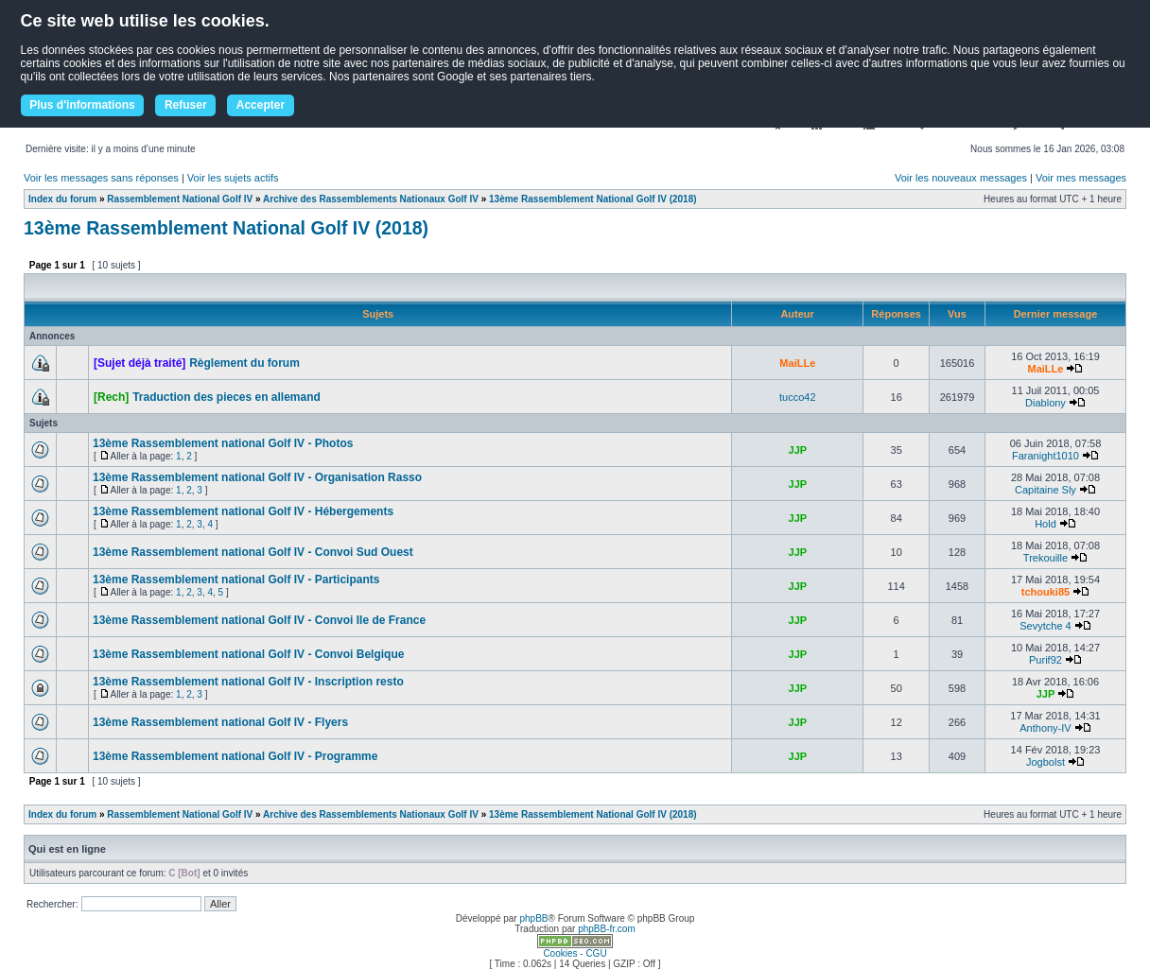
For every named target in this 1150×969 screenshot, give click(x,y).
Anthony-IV (1045, 728)
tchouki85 (1045, 591)
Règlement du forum (244, 363)
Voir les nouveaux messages (961, 177)
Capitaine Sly (1045, 489)
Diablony (1045, 402)
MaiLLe (797, 363)
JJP (798, 450)
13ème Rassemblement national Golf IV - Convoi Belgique (248, 654)
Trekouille (1045, 557)
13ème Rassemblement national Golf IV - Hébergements (243, 511)
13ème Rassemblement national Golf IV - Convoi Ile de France (259, 620)
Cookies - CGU (574, 953)
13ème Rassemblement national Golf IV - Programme (235, 756)
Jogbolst (1045, 762)
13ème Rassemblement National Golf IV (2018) (593, 199)
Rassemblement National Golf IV (180, 199)
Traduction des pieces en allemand (226, 397)
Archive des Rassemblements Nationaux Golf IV (371, 199)
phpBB (533, 918)
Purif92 (1045, 660)
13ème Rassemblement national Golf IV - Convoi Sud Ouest (253, 552)
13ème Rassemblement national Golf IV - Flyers (220, 722)
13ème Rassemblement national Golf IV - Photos (223, 443)
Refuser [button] (186, 105)
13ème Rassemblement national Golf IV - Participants (236, 579)
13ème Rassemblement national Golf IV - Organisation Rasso (257, 477)
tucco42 (797, 397)
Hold (1045, 523)
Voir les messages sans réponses (101, 177)
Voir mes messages (1081, 177)
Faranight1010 (1045, 455)
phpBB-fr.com (607, 929)
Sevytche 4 (1045, 626)
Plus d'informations (82, 105)
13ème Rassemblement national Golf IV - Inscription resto (248, 681)
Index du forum (62, 199)
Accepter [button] (260, 105)
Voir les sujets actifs (233, 177)
